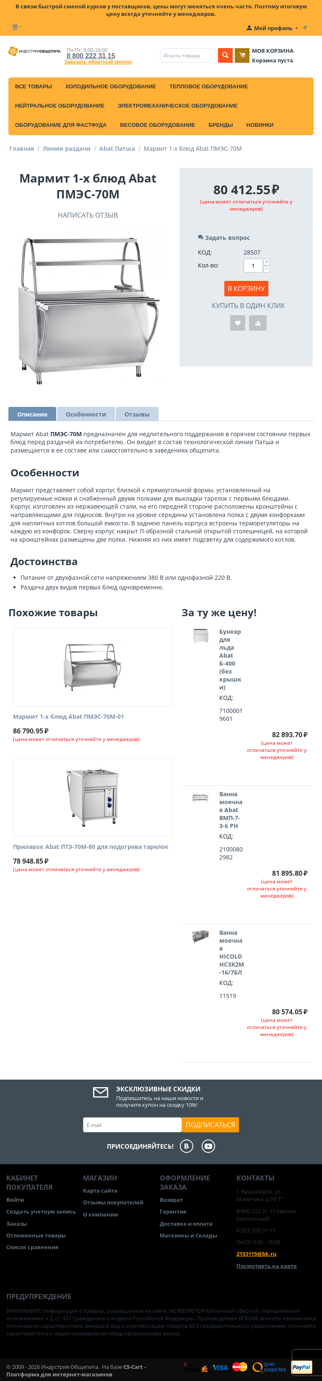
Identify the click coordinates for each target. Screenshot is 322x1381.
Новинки (260, 125)
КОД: (205, 252)
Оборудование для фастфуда (60, 125)
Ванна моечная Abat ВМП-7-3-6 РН (230, 810)
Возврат (171, 1200)
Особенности (86, 414)
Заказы (16, 1223)
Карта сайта (100, 1190)
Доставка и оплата (186, 1223)
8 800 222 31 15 (91, 55)
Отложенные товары (36, 1235)
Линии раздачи (67, 148)
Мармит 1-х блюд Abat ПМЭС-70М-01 (68, 716)
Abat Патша (117, 148)
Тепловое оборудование (208, 86)
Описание (32, 414)
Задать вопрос (224, 238)
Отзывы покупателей (113, 1202)
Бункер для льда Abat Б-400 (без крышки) (230, 659)
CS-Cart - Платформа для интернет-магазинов (76, 1370)
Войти (15, 1200)
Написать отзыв (88, 215)
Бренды (220, 125)
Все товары (33, 86)
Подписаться (210, 1124)
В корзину (246, 288)
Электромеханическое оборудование (178, 106)
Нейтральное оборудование (59, 106)
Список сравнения (32, 1247)
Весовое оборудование (157, 125)
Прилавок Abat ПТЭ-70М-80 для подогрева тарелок (91, 847)
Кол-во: (208, 265)
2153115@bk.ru (256, 1254)
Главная (21, 148)
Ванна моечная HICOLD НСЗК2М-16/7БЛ (231, 952)
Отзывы (137, 414)
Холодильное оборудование (110, 86)
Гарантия (173, 1211)
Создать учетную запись (41, 1211)
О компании (100, 1214)
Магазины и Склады (188, 1235)
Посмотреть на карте (266, 1266)
